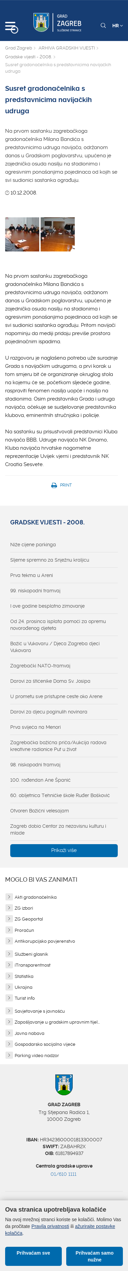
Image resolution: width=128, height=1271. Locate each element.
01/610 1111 (63, 1174)
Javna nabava (29, 1033)
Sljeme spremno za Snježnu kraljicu (49, 560)
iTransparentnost (33, 965)
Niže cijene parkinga (33, 544)
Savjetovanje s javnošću (40, 1011)
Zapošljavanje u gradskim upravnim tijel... (57, 1022)
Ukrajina (23, 987)
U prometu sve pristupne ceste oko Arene (56, 696)
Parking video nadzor (37, 1055)
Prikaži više (64, 850)
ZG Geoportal (29, 919)
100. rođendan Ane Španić (40, 780)
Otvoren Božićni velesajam (39, 810)
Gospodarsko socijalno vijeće (45, 1044)
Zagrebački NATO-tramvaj (40, 665)
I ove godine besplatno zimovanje (47, 606)
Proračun (24, 930)
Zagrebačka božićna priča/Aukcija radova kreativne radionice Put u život (58, 746)
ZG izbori (24, 908)
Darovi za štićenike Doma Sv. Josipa (50, 681)
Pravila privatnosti (50, 1226)
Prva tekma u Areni (31, 575)
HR (117, 25)
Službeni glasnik (31, 954)
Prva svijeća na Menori (35, 727)
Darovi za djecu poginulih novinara (48, 711)
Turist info (25, 998)
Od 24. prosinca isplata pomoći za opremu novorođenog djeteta (58, 625)
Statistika (24, 976)
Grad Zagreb (18, 47)
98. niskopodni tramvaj (35, 764)
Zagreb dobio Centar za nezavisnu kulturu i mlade (58, 829)
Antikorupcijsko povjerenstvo (45, 941)
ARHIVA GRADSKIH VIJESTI (67, 47)
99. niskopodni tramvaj (35, 590)
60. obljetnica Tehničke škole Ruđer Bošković (60, 795)
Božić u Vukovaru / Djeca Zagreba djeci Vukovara (55, 647)
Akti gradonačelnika (36, 897)
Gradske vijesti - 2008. (28, 56)
